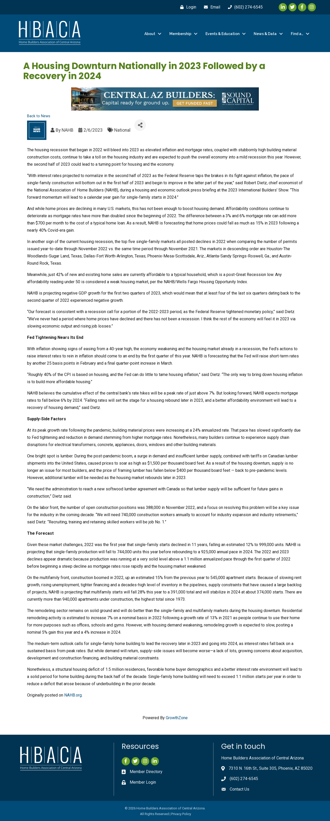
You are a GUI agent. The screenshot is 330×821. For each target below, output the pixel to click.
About (149, 34)
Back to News (38, 116)
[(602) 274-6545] (244, 7)
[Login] (187, 7)
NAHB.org (73, 695)
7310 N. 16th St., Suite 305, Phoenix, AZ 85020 (270, 768)
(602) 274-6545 (244, 778)
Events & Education (222, 34)
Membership (180, 34)
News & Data (265, 34)
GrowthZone (177, 717)
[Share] (140, 125)
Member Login (143, 782)
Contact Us (239, 789)
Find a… (297, 34)
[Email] (210, 7)
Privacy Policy (181, 814)
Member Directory (146, 771)
